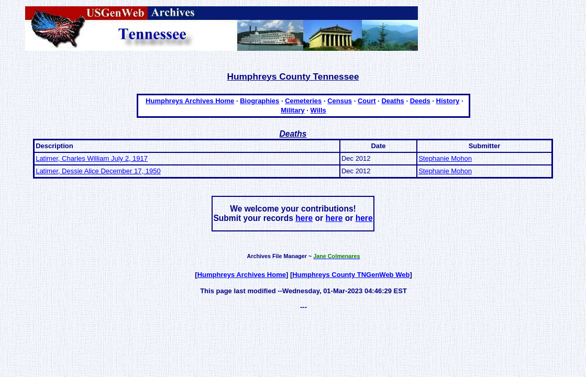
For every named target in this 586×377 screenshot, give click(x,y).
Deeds (420, 101)
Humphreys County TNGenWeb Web (351, 275)
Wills (318, 110)
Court (367, 101)
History (448, 101)
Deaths (392, 101)
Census (339, 101)
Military (293, 110)
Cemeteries (303, 101)
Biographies (259, 101)
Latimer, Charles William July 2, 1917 (92, 158)
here (304, 218)
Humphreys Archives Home (190, 101)
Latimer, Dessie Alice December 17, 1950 (98, 171)
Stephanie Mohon (445, 158)
